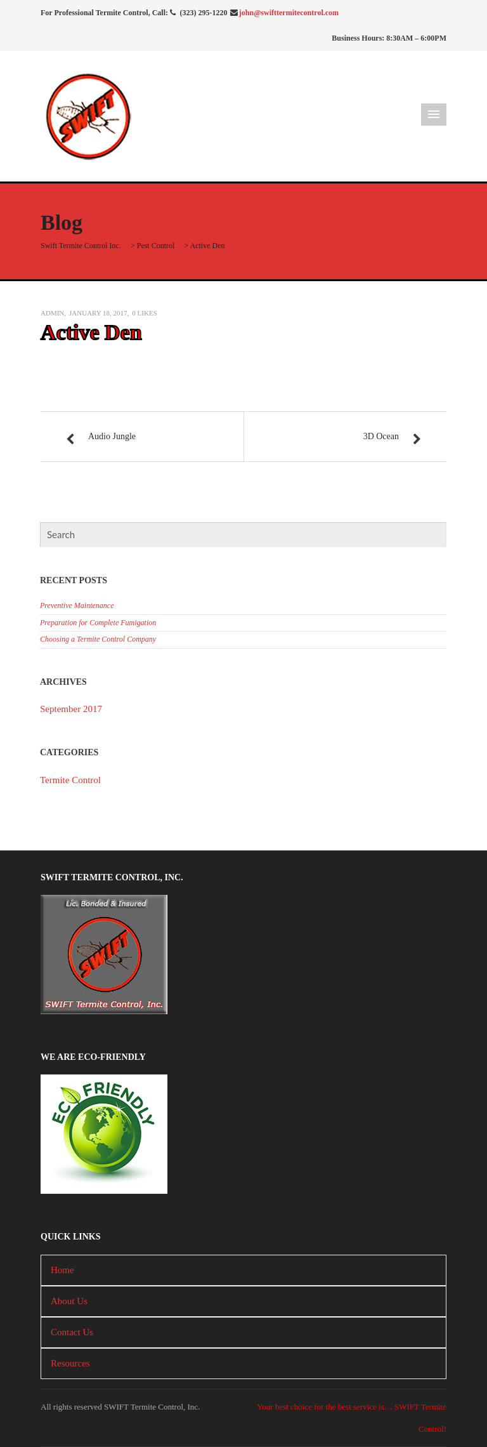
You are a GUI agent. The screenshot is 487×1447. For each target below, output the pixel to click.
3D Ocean (381, 436)
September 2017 (71, 709)
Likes (144, 313)
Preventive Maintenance (77, 605)
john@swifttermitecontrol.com (289, 12)
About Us (69, 1301)
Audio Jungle (112, 436)
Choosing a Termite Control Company (98, 639)
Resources (70, 1363)
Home (62, 1270)
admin (52, 313)
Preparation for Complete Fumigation (98, 622)
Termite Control (70, 780)
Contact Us (72, 1332)
